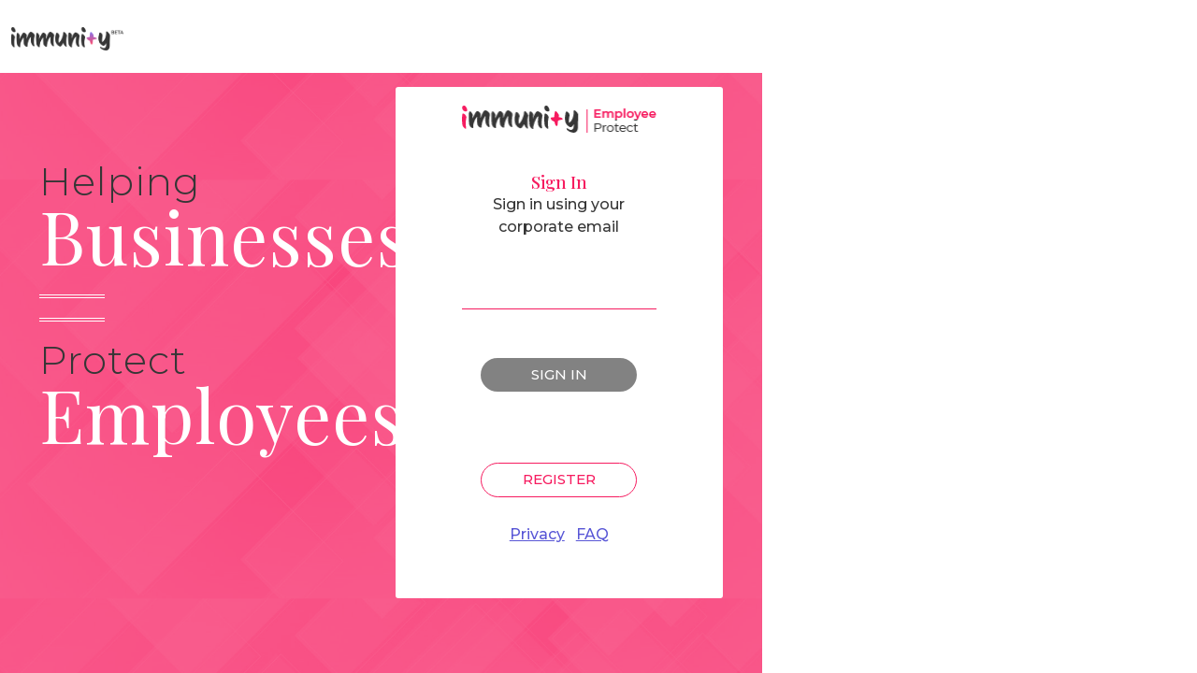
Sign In (559, 374)
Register (559, 479)
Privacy (537, 534)
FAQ (592, 534)
